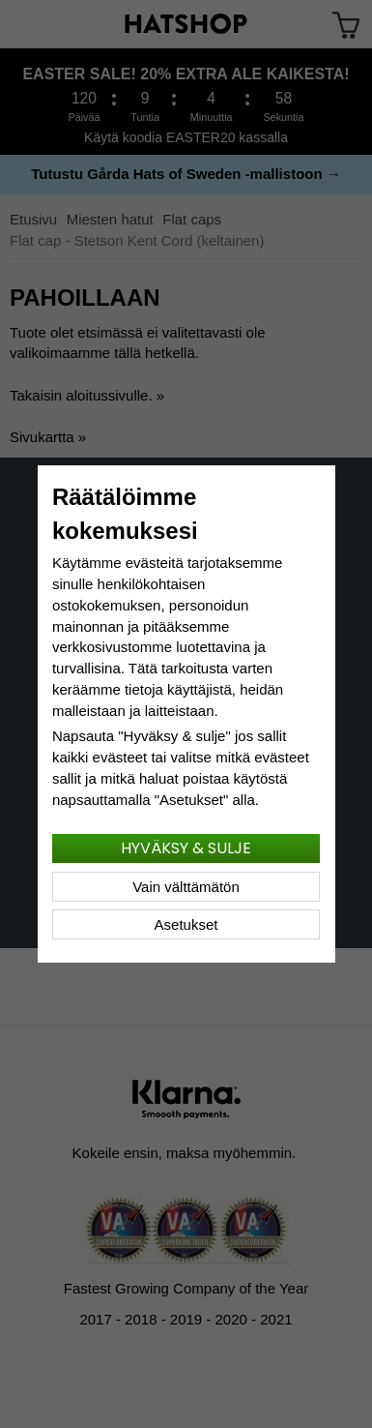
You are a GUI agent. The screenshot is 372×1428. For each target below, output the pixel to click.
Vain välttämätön (186, 886)
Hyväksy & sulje (186, 848)
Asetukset (186, 924)
